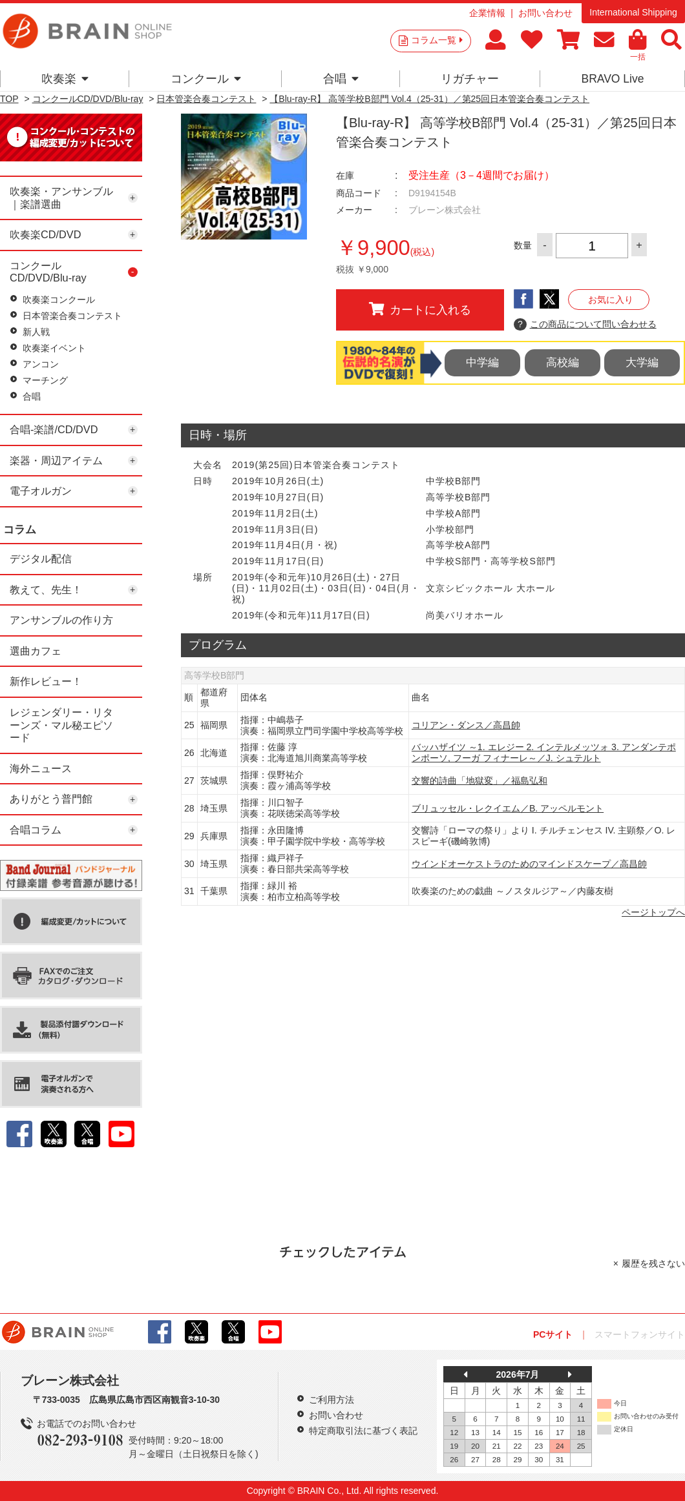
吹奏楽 (65, 78)
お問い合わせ (545, 13)
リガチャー (470, 78)
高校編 (562, 362)
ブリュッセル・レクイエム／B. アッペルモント (508, 808)
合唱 (341, 78)
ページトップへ (653, 912)
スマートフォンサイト (640, 1334)
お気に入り (610, 299)
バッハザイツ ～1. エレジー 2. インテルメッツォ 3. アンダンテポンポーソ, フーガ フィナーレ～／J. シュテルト (544, 752)
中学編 (482, 362)
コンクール (206, 78)
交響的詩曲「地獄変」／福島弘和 (479, 780)
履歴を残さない (653, 1263)
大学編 (642, 362)
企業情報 (487, 13)
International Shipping (633, 12)
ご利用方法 (331, 1399)
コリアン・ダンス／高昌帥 (466, 725)
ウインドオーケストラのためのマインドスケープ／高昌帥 (529, 864)
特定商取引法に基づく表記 (363, 1430)
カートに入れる (420, 309)
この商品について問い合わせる (585, 324)
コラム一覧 (437, 40)
